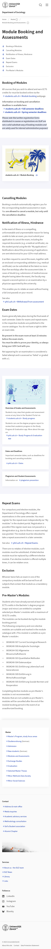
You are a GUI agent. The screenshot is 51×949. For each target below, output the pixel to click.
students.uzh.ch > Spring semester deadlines (25, 112)
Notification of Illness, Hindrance (17, 54)
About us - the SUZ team (14, 868)
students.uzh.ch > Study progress (21, 418)
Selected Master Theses (17, 771)
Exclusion (8, 66)
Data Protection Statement (30, 945)
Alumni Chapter (11, 831)
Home (4, 19)
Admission (12, 746)
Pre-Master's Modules (12, 70)
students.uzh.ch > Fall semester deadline (24, 108)
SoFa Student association (15, 826)
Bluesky (8, 911)
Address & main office (13, 806)
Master (14, 19)
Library (7, 876)
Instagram (9, 901)
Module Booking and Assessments (15, 23)
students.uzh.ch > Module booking (21, 96)
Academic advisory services (16, 816)
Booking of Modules (12, 46)
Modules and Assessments (18, 756)
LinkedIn (8, 896)
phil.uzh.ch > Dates (15, 463)
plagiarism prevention (30, 480)
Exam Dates (8, 58)
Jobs (6, 881)
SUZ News (8, 872)
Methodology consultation (15, 821)
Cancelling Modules (12, 50)
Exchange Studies (15, 761)
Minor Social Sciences (16, 781)
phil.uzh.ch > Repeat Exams (25, 543)
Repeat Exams (9, 62)
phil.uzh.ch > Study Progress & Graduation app (25, 437)
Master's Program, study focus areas (22, 736)
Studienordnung (14, 741)
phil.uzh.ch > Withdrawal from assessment (24, 301)
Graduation (12, 766)
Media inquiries (11, 811)
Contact (16, 945)
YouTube (8, 906)
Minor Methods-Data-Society (19, 776)
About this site (7, 945)
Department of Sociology (13, 12)
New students (13, 751)
